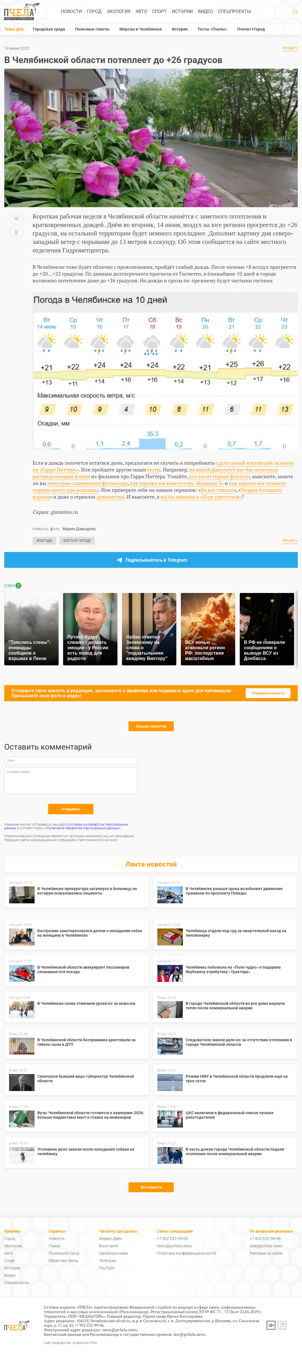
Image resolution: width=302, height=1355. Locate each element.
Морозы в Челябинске (140, 29)
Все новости (151, 1187)
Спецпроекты (234, 11)
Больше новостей (151, 726)
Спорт (159, 11)
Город (94, 11)
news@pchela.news (174, 1246)
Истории (182, 11)
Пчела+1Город (251, 29)
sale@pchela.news (266, 1246)
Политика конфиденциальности (186, 1253)
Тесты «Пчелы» (212, 29)
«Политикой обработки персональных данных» (82, 828)
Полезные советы (92, 29)
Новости (71, 11)
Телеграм (107, 1260)
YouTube (106, 1268)
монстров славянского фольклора (87, 483)
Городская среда (49, 29)
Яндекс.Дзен (110, 1238)
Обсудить (290, 48)
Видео (205, 11)
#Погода (44, 541)
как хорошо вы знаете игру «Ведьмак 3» (177, 483)
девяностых (111, 496)
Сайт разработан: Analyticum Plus (70, 1343)
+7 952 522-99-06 (172, 1238)
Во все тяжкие (217, 489)
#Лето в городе (77, 541)
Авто (141, 11)
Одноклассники (113, 1253)
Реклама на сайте (266, 1253)
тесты (153, 469)
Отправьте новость (268, 693)
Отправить (71, 809)
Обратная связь (63, 1260)
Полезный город (64, 1253)
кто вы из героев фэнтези (219, 476)
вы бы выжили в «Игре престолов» (201, 496)
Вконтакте (108, 1246)
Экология (118, 11)
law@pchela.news (189, 1334)
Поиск (54, 1246)
